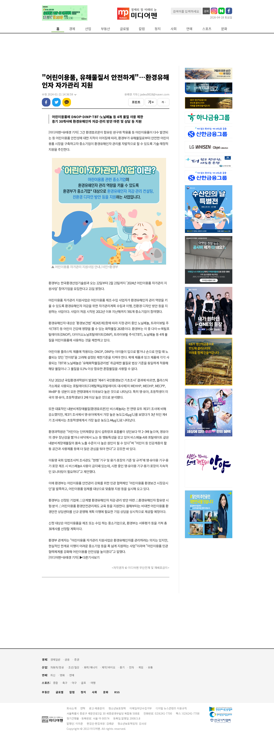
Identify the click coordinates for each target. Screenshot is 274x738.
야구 (74, 682)
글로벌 (124, 28)
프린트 (136, 102)
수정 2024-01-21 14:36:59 (59, 94)
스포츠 (206, 28)
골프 (83, 682)
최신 (52, 675)
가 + (151, 102)
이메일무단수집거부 (141, 708)
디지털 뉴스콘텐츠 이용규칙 (171, 708)
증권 (76, 659)
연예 (189, 28)
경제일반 (55, 659)
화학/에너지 (90, 667)
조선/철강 (73, 667)
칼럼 (142, 28)
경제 (72, 28)
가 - (164, 102)
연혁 (82, 708)
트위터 (56, 102)
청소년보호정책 (117, 708)
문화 (224, 28)
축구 (64, 682)
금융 (67, 659)
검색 (206, 11)
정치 (158, 28)
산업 (88, 28)
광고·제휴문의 (97, 708)
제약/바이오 (108, 667)
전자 (131, 667)
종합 (55, 682)
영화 (62, 675)
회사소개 (71, 708)
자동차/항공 (57, 667)
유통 (150, 667)
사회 (173, 28)
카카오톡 (66, 102)
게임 (140, 667)
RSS (117, 692)
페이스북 (46, 102)
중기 (122, 667)
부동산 (105, 28)
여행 (93, 682)
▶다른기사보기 (89, 557)
